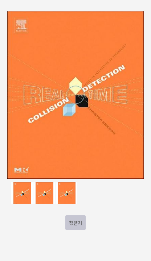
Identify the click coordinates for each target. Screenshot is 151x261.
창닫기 (75, 222)
